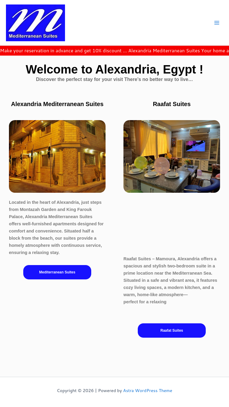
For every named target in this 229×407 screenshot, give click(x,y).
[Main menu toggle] (217, 22)
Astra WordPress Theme (147, 390)
